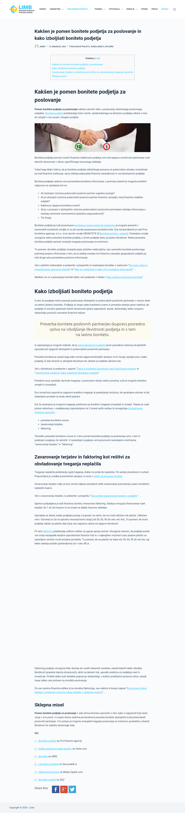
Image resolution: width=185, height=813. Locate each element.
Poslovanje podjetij (79, 46)
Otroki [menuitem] (144, 9)
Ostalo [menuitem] (164, 9)
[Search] (174, 9)
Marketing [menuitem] (57, 9)
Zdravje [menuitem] (132, 9)
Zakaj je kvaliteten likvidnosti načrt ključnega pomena (106, 368)
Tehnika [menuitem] (100, 9)
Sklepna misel (59, 76)
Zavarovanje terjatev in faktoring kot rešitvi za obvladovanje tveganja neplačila (92, 72)
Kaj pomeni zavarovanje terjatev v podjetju (114, 495)
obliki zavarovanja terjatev (108, 476)
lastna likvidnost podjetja (91, 345)
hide (97, 58)
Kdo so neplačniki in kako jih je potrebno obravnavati (103, 269)
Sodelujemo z (97, 46)
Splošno (109, 46)
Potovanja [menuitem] (116, 9)
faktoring (48, 531)
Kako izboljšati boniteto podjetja (68, 68)
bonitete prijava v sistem (114, 233)
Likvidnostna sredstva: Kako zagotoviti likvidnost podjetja (66, 372)
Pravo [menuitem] (154, 9)
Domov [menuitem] (42, 9)
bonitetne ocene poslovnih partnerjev (95, 225)
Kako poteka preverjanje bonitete (124, 277)
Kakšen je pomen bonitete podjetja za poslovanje (77, 64)
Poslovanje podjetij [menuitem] (79, 9)
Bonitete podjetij (54, 113)
